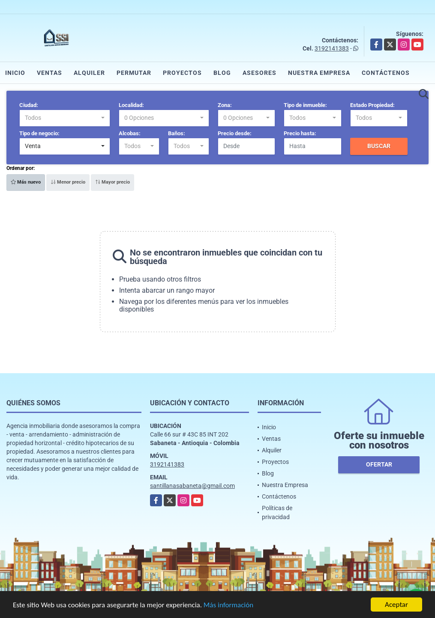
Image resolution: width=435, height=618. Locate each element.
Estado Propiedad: (372, 105)
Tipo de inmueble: (305, 105)
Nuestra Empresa (319, 72)
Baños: (176, 133)
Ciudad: (28, 105)
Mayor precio (112, 182)
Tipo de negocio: (39, 133)
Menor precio (68, 182)
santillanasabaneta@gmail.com (192, 485)
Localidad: (131, 105)
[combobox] (64, 118)
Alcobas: (130, 133)
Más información (228, 605)
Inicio (15, 72)
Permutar (134, 72)
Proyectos (182, 72)
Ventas (49, 72)
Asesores (259, 72)
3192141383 (332, 48)
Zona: (225, 105)
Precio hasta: (300, 133)
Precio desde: (235, 133)
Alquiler (89, 72)
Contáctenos (386, 72)
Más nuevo (26, 182)
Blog (222, 72)
